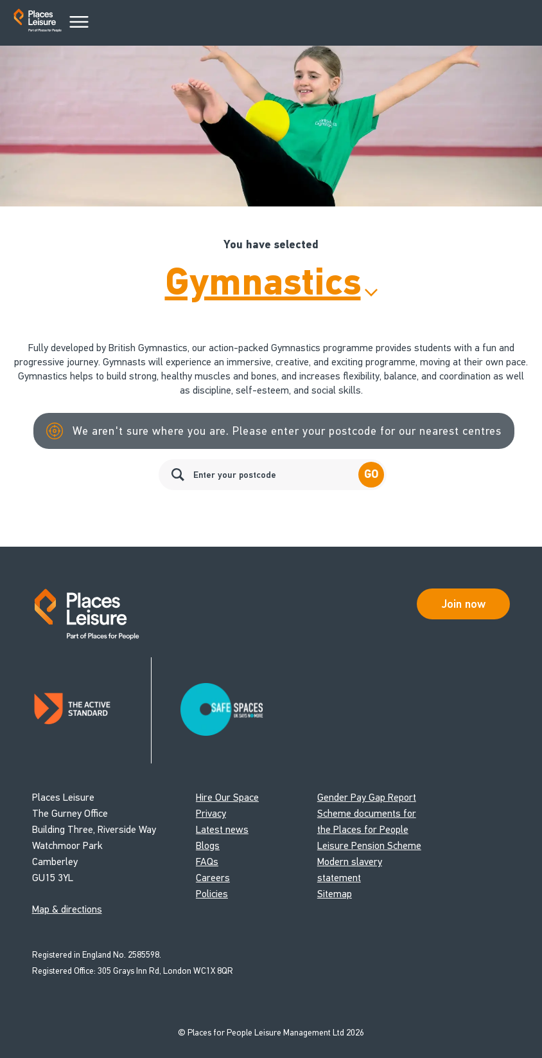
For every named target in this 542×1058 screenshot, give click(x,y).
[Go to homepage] (37, 22)
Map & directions (67, 909)
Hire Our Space (227, 797)
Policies (212, 894)
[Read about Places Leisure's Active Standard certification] (92, 710)
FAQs (207, 861)
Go (371, 474)
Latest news (222, 829)
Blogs (208, 845)
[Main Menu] (79, 22)
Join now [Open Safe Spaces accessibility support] (463, 604)
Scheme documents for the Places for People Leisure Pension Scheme (369, 829)
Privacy (211, 813)
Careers (213, 877)
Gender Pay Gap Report (366, 797)
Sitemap (334, 894)
